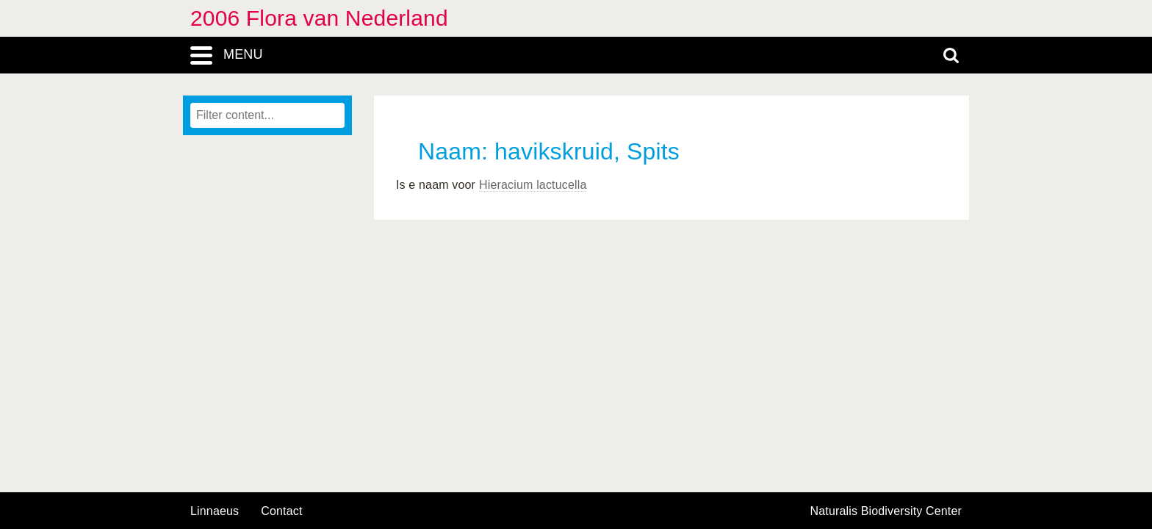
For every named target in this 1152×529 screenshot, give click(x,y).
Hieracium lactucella (532, 185)
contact (281, 511)
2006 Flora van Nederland (319, 18)
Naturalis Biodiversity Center (886, 511)
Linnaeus (214, 511)
